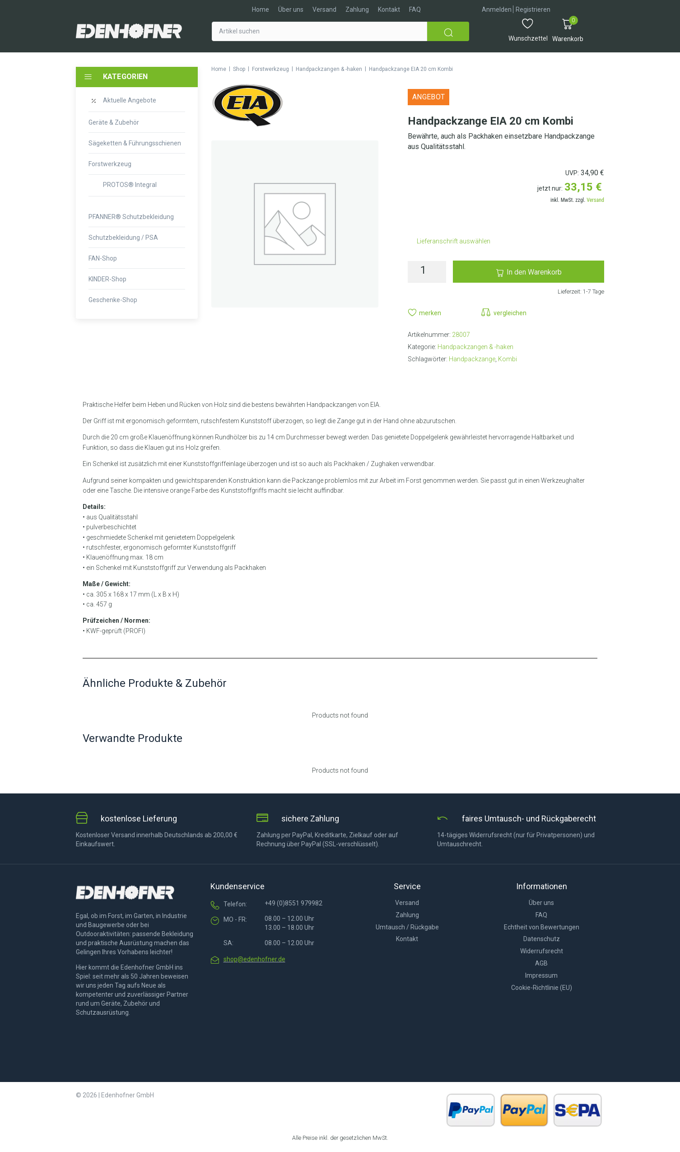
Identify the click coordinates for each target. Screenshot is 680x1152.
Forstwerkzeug (270, 69)
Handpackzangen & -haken (329, 69)
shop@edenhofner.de (254, 959)
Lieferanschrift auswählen (453, 241)
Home (218, 69)
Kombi (507, 359)
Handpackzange (472, 359)
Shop (239, 69)
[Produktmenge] (427, 272)
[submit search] (448, 31)
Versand (595, 200)
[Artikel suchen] (319, 31)
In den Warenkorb (534, 272)
